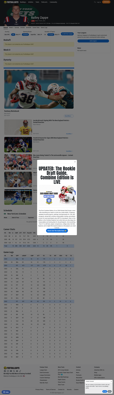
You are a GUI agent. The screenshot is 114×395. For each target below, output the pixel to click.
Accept (104, 391)
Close (109, 391)
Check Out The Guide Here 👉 (57, 231)
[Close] (111, 381)
